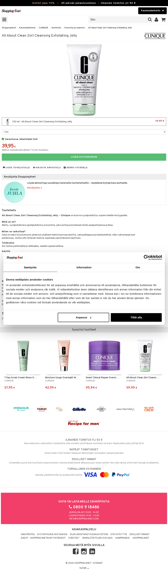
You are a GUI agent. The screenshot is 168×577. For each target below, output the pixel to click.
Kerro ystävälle (75, 167)
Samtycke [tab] (30, 267)
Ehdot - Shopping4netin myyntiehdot (43, 538)
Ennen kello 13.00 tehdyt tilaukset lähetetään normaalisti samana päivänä (84, 451)
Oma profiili (28, 534)
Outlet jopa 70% (43, 3)
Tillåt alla (136, 317)
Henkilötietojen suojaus (97, 538)
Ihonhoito (56, 27)
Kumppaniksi (122, 538)
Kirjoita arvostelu (47, 167)
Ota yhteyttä (118, 534)
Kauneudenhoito (27, 27)
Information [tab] (84, 267)
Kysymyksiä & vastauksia (52, 534)
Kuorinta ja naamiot (75, 27)
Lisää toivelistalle (16, 167)
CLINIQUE (43, 27)
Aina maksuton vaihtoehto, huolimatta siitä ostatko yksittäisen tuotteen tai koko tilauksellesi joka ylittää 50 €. (84, 441)
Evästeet (73, 538)
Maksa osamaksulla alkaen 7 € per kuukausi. (25, 150)
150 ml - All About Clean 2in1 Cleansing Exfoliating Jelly (84, 121)
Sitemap (97, 563)
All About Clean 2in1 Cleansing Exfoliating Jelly (110, 27)
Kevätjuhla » (34, 187)
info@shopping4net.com (84, 518)
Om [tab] (138, 267)
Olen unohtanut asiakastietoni (89, 534)
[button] (163, 19)
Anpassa (83, 317)
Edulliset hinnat (140, 534)
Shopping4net (9, 27)
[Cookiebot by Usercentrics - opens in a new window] (146, 257)
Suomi (84, 568)
